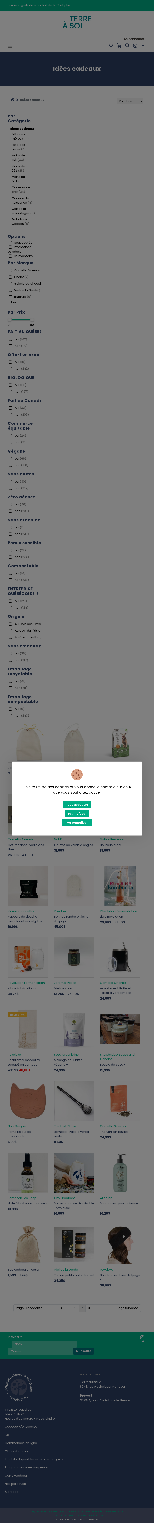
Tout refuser (77, 814)
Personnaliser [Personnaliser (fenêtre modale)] (77, 823)
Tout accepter (77, 805)
